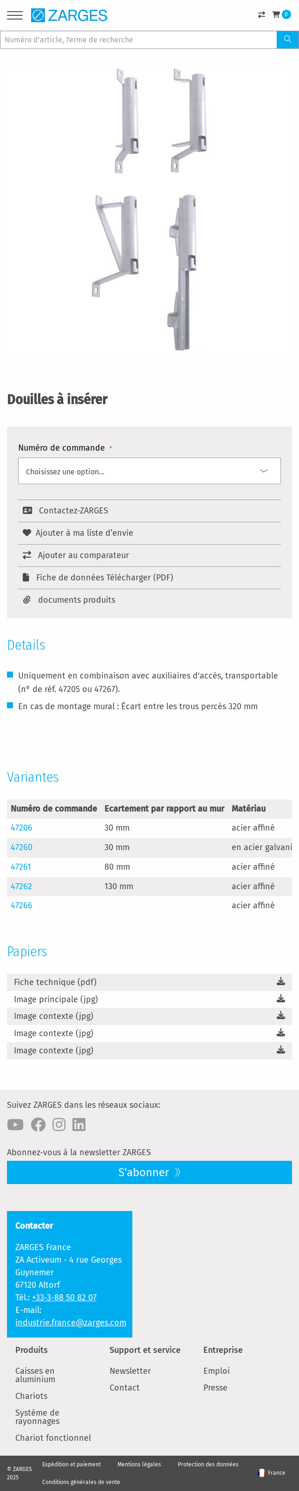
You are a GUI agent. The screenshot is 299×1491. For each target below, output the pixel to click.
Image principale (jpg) (56, 999)
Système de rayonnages (37, 1417)
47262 (21, 886)
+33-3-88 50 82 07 (64, 1297)
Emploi (216, 1371)
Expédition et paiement (71, 1464)
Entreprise (223, 1350)
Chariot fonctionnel (53, 1438)
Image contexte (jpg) (53, 1016)
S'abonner (145, 1172)
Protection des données (208, 1464)
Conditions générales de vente (81, 1482)
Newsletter (130, 1371)
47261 (21, 867)
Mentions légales (139, 1464)
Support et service (145, 1350)
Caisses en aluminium (35, 1375)
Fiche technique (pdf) (55, 982)
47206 (21, 828)
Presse (215, 1388)
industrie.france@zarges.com (70, 1323)
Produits (31, 1350)
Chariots (31, 1396)
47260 (21, 847)
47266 (21, 905)
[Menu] (15, 17)
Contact (125, 1388)
